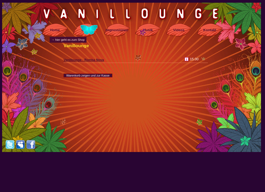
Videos (178, 30)
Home (55, 30)
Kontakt (209, 30)
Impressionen (117, 30)
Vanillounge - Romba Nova (84, 60)
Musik (148, 30)
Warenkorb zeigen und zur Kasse (88, 75)
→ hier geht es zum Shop (68, 39)
